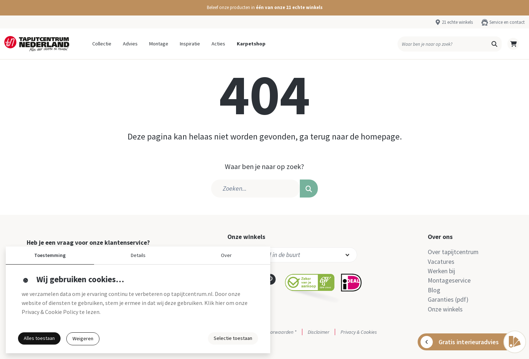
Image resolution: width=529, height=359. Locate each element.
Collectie (101, 43)
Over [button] (226, 255)
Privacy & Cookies (359, 332)
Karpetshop (251, 43)
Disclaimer (318, 332)
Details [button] (138, 255)
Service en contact (507, 22)
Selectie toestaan (233, 338)
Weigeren (82, 338)
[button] (264, 7)
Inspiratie (190, 43)
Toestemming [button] (50, 255)
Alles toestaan (39, 338)
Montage (158, 43)
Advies (130, 43)
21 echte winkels (457, 22)
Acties (218, 43)
